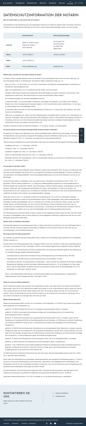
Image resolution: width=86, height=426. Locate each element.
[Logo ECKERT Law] (7, 3)
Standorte (52, 2)
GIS (80, 3)
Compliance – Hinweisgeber (28, 423)
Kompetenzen (32, 2)
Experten (43, 2)
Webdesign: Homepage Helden (74, 423)
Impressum (6, 423)
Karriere (62, 2)
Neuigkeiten (20, 2)
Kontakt (70, 3)
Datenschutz (15, 423)
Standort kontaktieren (60, 393)
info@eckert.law (58, 396)
